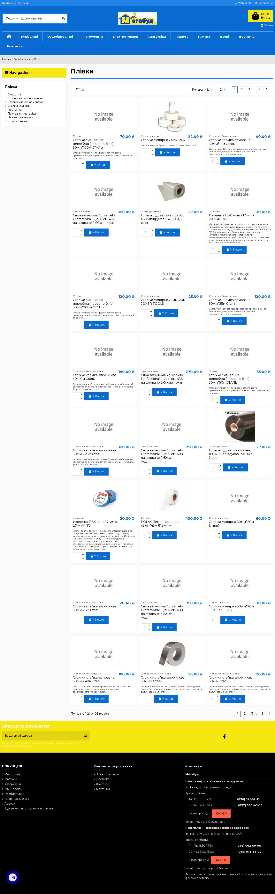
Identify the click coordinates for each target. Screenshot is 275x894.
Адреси (9, 803)
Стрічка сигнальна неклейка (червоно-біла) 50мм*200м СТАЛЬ (93, 303)
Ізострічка (15, 109)
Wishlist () (243, 2)
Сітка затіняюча (18, 121)
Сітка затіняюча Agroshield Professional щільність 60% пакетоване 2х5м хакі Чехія (162, 455)
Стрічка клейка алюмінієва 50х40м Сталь (95, 377)
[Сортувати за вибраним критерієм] (203, 90)
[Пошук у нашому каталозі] (63, 18)
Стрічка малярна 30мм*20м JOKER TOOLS (231, 608)
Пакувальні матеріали (23, 113)
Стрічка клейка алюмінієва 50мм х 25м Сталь (95, 452)
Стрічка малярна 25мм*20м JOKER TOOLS (163, 301)
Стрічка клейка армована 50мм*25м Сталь (229, 301)
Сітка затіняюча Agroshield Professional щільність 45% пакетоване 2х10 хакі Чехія (94, 219)
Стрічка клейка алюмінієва (26, 98)
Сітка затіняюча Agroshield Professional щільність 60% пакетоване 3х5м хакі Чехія (162, 612)
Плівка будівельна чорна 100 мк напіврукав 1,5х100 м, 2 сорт (231, 454)
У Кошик (98, 165)
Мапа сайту (12, 774)
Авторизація (12, 784)
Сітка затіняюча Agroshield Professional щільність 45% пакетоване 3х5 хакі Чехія (162, 378)
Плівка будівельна (20, 117)
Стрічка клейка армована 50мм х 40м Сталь (93, 679)
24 (223, 89)
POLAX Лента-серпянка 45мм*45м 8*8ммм (160, 523)
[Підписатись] (85, 735)
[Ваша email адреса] (42, 735)
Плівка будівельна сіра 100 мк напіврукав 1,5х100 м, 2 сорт (163, 219)
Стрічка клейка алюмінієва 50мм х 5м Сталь (95, 608)
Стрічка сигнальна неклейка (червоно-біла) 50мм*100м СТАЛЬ (93, 143)
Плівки (11, 86)
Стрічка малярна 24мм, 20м (163, 140)
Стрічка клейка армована (25, 102)
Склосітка (14, 94)
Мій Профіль (13, 789)
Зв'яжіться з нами (108, 774)
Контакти (23, 2)
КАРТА (221, 813)
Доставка (8, 2)
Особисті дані (14, 794)
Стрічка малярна (19, 106)
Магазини (11, 779)
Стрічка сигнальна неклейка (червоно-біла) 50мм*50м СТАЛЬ (229, 378)
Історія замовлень (16, 798)
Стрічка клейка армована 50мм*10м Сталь (229, 142)
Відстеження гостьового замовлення (30, 808)
